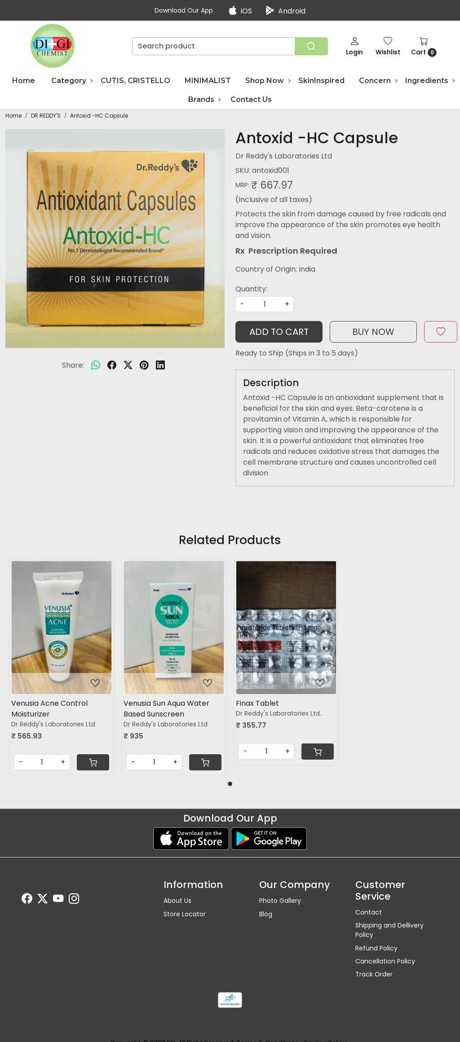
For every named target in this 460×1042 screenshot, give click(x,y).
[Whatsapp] (96, 365)
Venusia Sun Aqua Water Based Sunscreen (166, 708)
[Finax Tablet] (286, 627)
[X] (42, 900)
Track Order (374, 974)
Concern (378, 80)
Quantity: (251, 289)
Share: (73, 365)
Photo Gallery (280, 900)
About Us (177, 900)
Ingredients (429, 80)
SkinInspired (321, 80)
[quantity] (264, 304)
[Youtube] (58, 900)
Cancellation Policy (385, 961)
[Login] (354, 46)
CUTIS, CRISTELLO (135, 80)
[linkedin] (160, 365)
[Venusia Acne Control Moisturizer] (61, 627)
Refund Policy (376, 948)
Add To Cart (279, 331)
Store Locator (185, 914)
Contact (368, 912)
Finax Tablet (257, 703)
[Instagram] (74, 900)
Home (23, 80)
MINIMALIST (208, 80)
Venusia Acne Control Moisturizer (49, 708)
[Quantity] (42, 762)
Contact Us (251, 99)
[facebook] (112, 365)
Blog (265, 914)
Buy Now (373, 331)
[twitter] (128, 365)
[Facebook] (27, 900)
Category (71, 80)
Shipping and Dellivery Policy (389, 930)
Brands (204, 99)
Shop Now (267, 80)
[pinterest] (144, 365)
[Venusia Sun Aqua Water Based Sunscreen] (174, 627)
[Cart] (93, 762)
